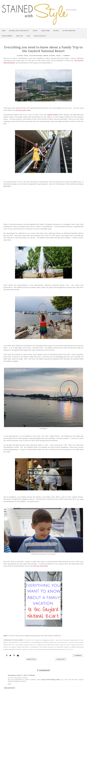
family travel (24, 55)
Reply (9, 683)
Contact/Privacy (40, 36)
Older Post (61, 659)
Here (5, 636)
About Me (19, 36)
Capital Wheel (52, 115)
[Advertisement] (43, 744)
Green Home (45, 30)
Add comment (9, 688)
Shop (28, 36)
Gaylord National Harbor (39, 55)
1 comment (66, 55)
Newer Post (31, 659)
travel (58, 55)
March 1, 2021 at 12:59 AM (26, 675)
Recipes (56, 30)
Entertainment (7, 36)
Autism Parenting (69, 30)
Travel (35, 30)
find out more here (40, 566)
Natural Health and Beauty (19, 30)
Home (4, 30)
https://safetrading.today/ (50, 679)
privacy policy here (23, 110)
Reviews (52, 55)
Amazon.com (69, 649)
